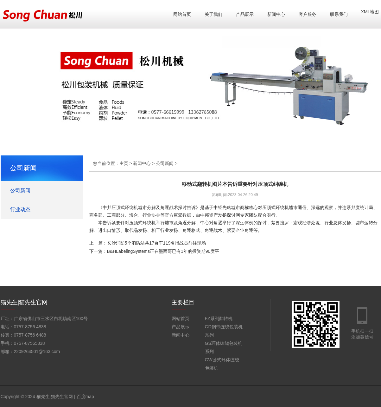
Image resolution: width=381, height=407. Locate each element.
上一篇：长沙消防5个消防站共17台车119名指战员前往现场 (147, 243)
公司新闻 (20, 190)
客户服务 (307, 14)
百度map (85, 396)
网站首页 (182, 14)
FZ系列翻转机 (218, 318)
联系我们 (339, 14)
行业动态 (20, 209)
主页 (123, 163)
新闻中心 (276, 14)
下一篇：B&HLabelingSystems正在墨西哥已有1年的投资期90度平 (154, 251)
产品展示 (245, 14)
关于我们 (213, 14)
